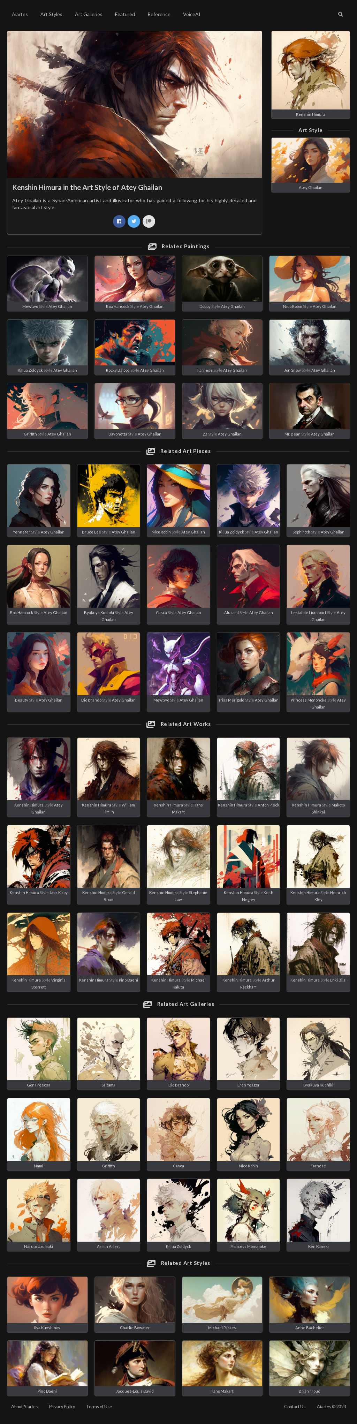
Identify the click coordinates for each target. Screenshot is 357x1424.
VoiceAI (191, 14)
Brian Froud (309, 1391)
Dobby (205, 306)
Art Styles (51, 14)
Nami (38, 1166)
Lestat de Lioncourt (308, 612)
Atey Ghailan (310, 187)
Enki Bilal (338, 980)
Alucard (231, 612)
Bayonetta (117, 434)
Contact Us (294, 1406)
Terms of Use (99, 1406)
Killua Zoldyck (30, 370)
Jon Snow (292, 370)
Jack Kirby (59, 892)
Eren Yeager (248, 1085)
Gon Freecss (38, 1085)
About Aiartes (24, 1406)
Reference (158, 14)
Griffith (30, 434)
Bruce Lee (91, 532)
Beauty (21, 700)
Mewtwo (30, 306)
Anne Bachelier (309, 1327)
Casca (161, 612)
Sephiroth (301, 532)
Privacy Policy (62, 1406)
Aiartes (20, 14)
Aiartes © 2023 (331, 1406)
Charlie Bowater (135, 1327)
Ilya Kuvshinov (47, 1327)
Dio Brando (91, 700)
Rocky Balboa (118, 370)
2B (205, 434)
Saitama (108, 1085)
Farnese (205, 370)
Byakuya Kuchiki (99, 612)
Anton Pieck (268, 805)
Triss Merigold (231, 700)
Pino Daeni (128, 980)
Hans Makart (222, 1391)
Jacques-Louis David (135, 1391)
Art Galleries (88, 14)
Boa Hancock (117, 306)
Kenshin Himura (310, 114)
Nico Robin (292, 306)
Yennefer (21, 532)
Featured (125, 14)
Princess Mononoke (309, 700)
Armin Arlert (108, 1246)
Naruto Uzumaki (38, 1246)
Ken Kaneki (318, 1246)
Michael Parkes (222, 1327)
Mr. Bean (292, 434)
